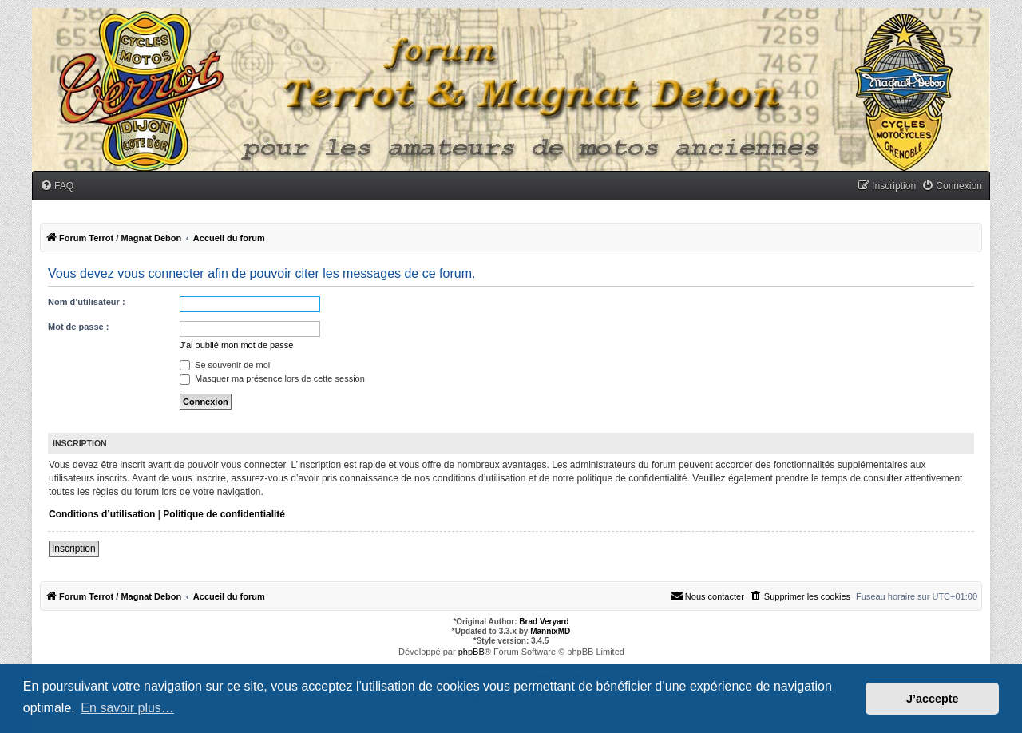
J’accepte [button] (932, 698)
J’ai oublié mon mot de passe (236, 345)
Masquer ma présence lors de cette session (272, 378)
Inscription (74, 548)
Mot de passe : (78, 326)
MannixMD (550, 631)
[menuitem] (56, 186)
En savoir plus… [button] (127, 708)
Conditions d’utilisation (102, 514)
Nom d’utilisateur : (86, 302)
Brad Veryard (543, 621)
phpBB (471, 651)
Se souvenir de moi (225, 365)
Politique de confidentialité (224, 514)
